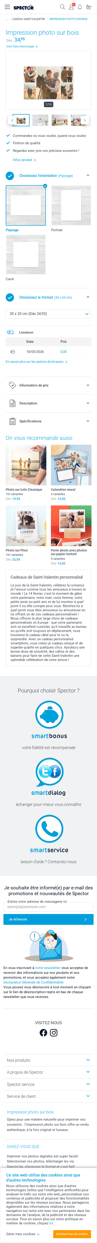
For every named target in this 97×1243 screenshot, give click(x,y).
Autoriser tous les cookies (72, 1234)
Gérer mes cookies (23, 1234)
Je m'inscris (18, 919)
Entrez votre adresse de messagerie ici (37, 902)
